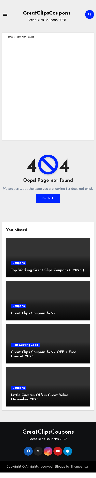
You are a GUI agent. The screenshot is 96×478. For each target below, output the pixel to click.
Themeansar (79, 466)
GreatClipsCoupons (46, 13)
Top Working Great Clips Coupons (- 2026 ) (47, 270)
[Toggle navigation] (5, 14)
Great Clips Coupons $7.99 (33, 313)
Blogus (60, 466)
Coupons (18, 263)
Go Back (48, 198)
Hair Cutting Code (25, 345)
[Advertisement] (47, 88)
